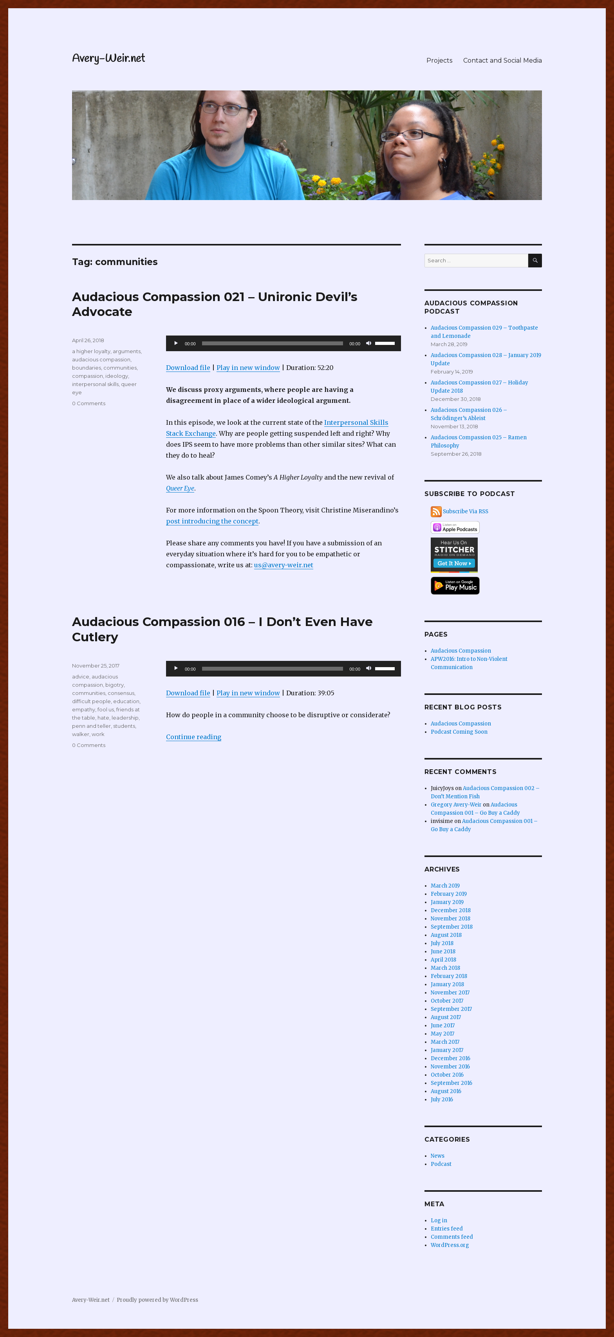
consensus (121, 693)
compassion (87, 376)
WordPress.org (450, 1245)
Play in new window (248, 368)
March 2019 (445, 885)
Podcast (441, 1164)
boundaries (86, 367)
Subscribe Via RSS (465, 511)
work (98, 734)
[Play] (176, 343)
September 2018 (452, 927)
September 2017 (451, 1009)
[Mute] (369, 343)
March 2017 (445, 1042)
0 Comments (88, 403)
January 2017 (447, 1050)
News (437, 1156)
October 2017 (447, 1001)
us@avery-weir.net (283, 565)
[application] (283, 343)
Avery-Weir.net (108, 59)
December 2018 (451, 910)
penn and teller (91, 726)
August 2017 (446, 1017)
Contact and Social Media (502, 60)
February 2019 (449, 894)
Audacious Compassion (461, 651)
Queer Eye (180, 488)
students (124, 726)
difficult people (91, 701)
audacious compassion (101, 359)
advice (80, 676)
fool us (106, 709)
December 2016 (450, 1058)
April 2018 (443, 959)
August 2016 (446, 1091)
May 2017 (442, 1033)
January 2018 (447, 984)
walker (80, 734)
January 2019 (447, 902)
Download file (188, 368)
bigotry (114, 685)
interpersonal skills (95, 384)
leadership (125, 718)
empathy (83, 709)
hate (103, 718)
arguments (127, 351)
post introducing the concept (212, 521)
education (126, 701)
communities (120, 367)
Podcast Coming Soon (459, 732)
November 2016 (450, 1066)
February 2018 (449, 976)
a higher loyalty (91, 351)
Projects (439, 60)
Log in (439, 1220)
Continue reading (193, 737)
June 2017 (443, 1025)
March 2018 (445, 968)
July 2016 (442, 1099)
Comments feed (452, 1237)
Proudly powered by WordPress (157, 1300)
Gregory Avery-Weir (456, 804)
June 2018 (443, 951)
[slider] (272, 343)
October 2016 (447, 1075)
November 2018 (450, 918)
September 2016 (451, 1083)
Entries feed (447, 1228)
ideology (116, 376)
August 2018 (446, 935)
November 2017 (450, 992)
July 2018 (442, 943)
